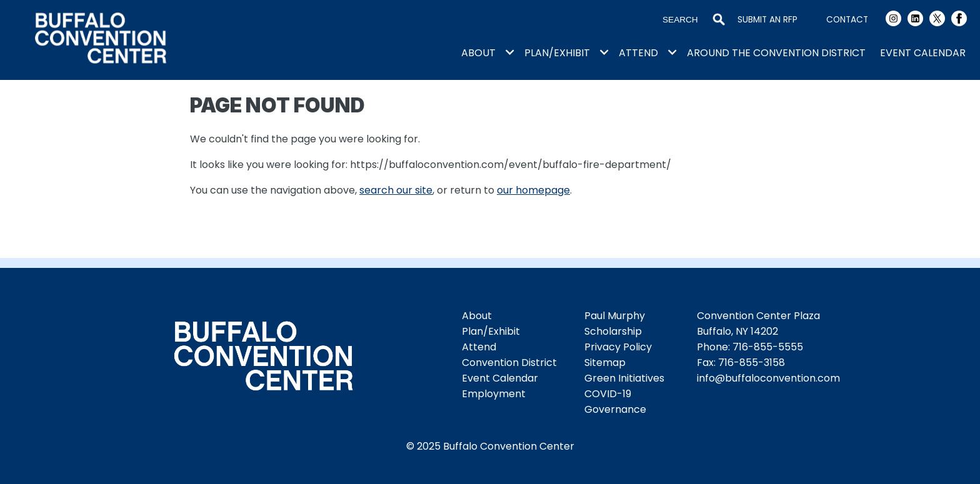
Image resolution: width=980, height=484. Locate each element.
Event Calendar (923, 53)
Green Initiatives (624, 378)
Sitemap (605, 362)
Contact (847, 20)
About (478, 53)
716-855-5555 (767, 347)
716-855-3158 (751, 362)
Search (718, 20)
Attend (638, 53)
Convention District (509, 362)
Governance (615, 409)
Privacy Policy (618, 347)
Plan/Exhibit (557, 53)
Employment (494, 394)
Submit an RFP (768, 20)
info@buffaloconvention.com (768, 378)
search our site (395, 190)
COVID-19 (607, 394)
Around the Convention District (776, 53)
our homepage (533, 190)
